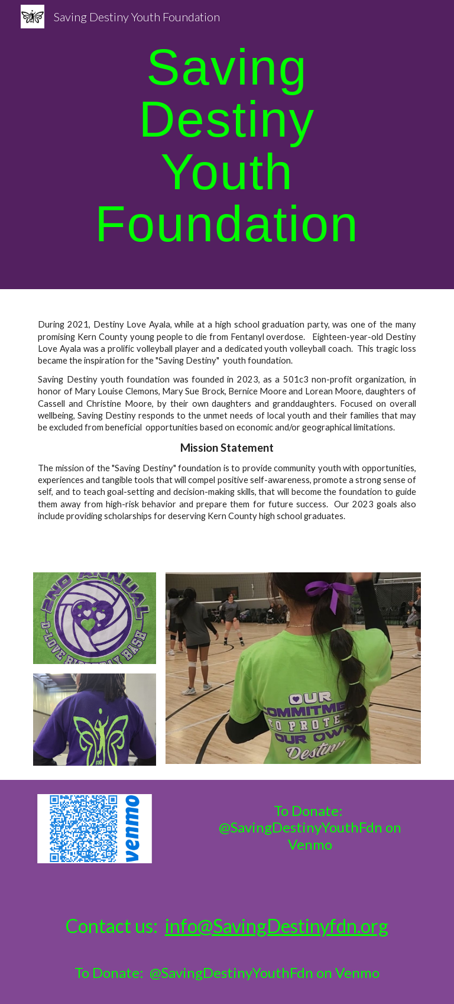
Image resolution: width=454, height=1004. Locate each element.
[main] (226, 144)
